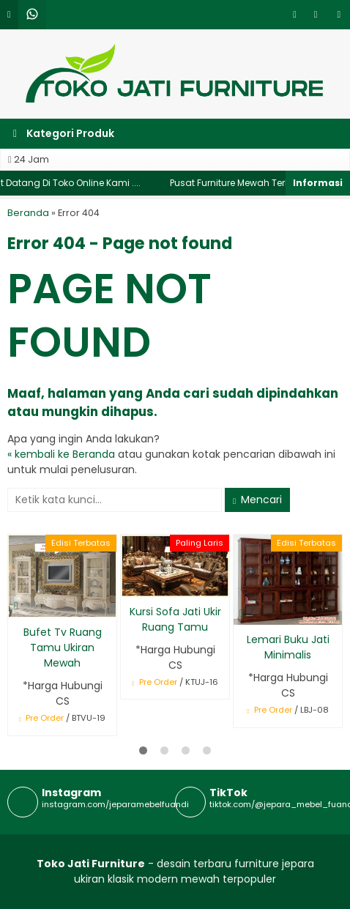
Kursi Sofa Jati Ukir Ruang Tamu (175, 619)
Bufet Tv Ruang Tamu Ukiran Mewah (62, 647)
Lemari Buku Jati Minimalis (288, 647)
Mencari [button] (257, 499)
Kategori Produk (63, 133)
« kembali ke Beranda (61, 454)
